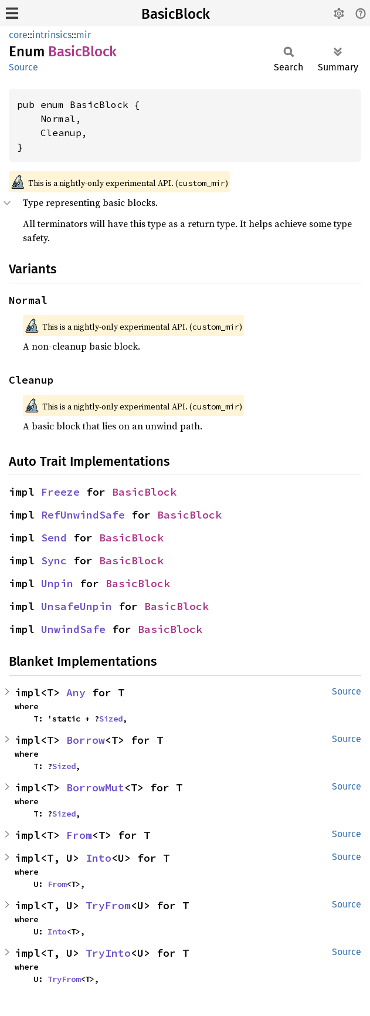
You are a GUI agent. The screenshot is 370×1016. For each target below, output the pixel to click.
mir (83, 34)
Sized (111, 718)
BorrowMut (95, 787)
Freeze (60, 492)
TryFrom (108, 905)
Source (23, 67)
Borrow (85, 740)
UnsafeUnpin (76, 606)
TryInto (108, 953)
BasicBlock (175, 14)
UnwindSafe (73, 629)
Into (98, 858)
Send (54, 537)
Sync (54, 560)
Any (76, 692)
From (79, 835)
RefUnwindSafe (83, 514)
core (18, 34)
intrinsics (52, 34)
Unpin (57, 583)
